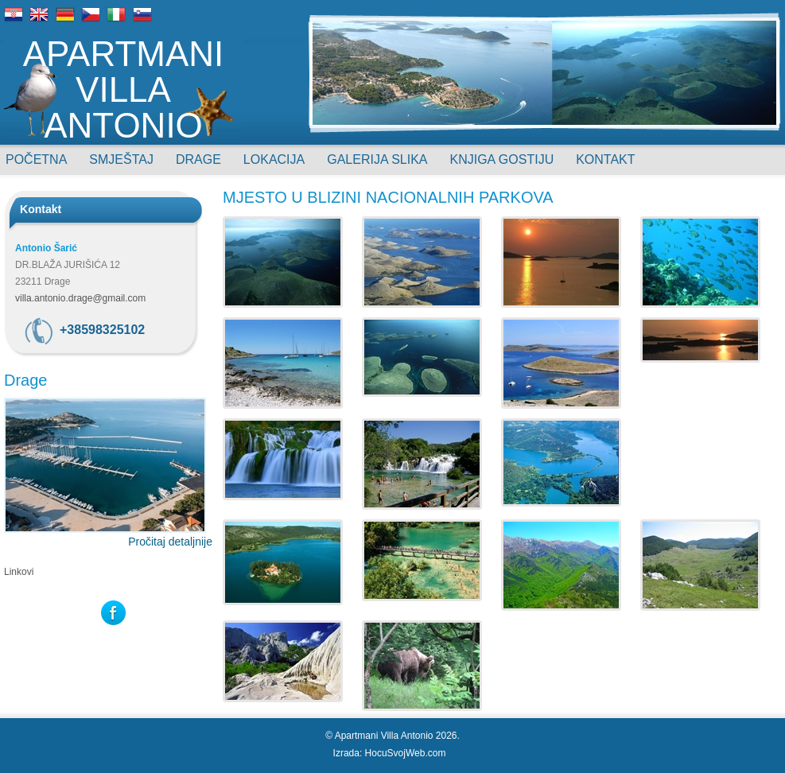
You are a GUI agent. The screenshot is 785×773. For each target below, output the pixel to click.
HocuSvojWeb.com (405, 753)
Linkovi (18, 571)
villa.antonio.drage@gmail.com (80, 298)
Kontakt (605, 159)
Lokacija (274, 159)
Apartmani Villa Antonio (123, 88)
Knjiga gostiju (502, 159)
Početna (36, 159)
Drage (198, 159)
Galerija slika (377, 159)
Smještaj (121, 159)
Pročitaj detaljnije (170, 541)
